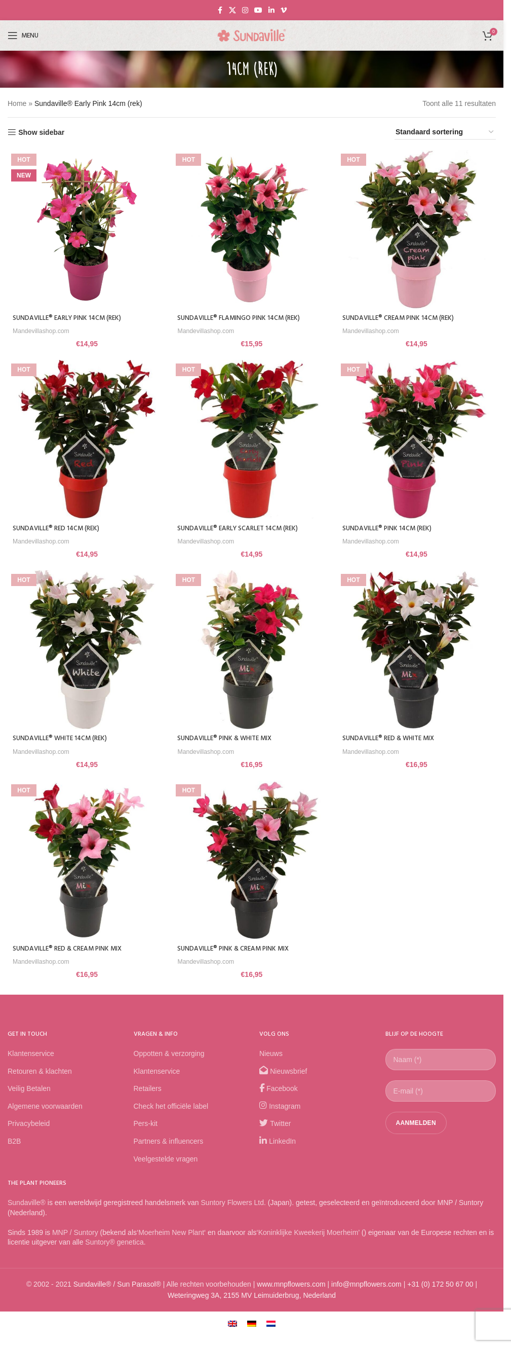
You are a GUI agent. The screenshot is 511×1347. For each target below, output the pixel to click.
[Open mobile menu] (23, 35)
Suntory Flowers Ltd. (233, 1204)
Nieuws (271, 1055)
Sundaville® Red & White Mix (393, 738)
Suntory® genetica (114, 1244)
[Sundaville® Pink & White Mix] (252, 651)
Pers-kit (146, 1125)
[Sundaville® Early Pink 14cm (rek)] (86, 228)
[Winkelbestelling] (445, 132)
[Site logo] (252, 35)
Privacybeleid (29, 1125)
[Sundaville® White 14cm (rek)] (86, 651)
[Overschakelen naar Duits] (251, 1324)
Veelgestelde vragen (166, 1160)
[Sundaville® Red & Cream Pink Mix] (86, 862)
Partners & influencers (169, 1143)
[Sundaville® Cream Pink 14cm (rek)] (418, 228)
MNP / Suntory (75, 1233)
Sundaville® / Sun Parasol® (117, 1285)
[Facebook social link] (220, 10)
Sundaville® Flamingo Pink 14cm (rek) (243, 315)
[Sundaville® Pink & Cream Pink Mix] (252, 862)
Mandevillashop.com (43, 328)
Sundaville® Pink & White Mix (228, 738)
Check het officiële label (171, 1107)
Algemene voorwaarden (45, 1107)
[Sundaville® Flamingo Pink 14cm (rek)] (252, 228)
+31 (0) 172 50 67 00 (440, 1285)
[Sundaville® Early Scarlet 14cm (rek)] (252, 439)
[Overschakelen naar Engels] (232, 1324)
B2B (14, 1143)
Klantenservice (31, 1055)
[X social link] (232, 10)
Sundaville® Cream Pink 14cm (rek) (403, 315)
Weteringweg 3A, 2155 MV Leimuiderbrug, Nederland (252, 1297)
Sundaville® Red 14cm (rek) (58, 527)
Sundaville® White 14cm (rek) (62, 738)
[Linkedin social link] (271, 10)
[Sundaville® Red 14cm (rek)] (86, 439)
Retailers (148, 1090)
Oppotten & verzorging (169, 1055)
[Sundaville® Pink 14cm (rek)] (418, 439)
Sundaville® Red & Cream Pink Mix (70, 950)
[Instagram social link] (245, 10)
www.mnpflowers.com (291, 1285)
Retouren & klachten (40, 1072)
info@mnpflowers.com (366, 1285)
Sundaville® (27, 1204)
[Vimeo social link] (284, 10)
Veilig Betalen (29, 1090)
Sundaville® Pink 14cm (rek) (391, 527)
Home (17, 103)
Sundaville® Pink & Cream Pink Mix (237, 950)
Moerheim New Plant (171, 1233)
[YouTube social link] (258, 10)
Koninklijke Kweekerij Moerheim (308, 1233)
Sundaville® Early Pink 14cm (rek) (70, 315)
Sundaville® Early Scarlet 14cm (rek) (242, 527)
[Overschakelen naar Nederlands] (271, 1324)
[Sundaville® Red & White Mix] (418, 651)
